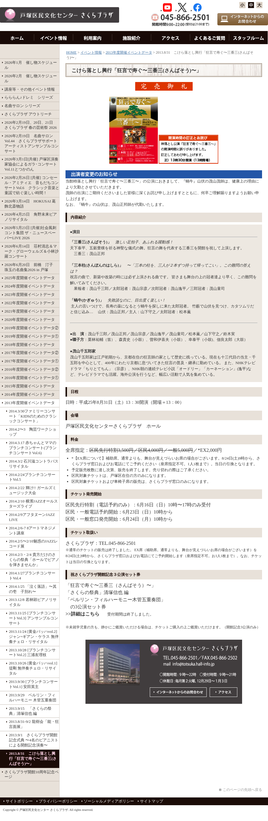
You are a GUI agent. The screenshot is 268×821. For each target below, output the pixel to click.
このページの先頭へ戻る (242, 790)
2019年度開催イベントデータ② (31, 328)
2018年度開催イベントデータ (29, 344)
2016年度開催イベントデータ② (31, 369)
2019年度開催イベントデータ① (31, 336)
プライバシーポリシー (58, 801)
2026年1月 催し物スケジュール (30, 65)
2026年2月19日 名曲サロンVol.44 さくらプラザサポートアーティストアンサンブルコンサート (31, 143)
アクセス (170, 37)
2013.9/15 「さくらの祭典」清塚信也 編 (30, 711)
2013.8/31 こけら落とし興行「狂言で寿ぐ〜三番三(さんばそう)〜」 (33, 758)
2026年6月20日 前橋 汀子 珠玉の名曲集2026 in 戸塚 (30, 267)
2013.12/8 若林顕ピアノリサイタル (33, 602)
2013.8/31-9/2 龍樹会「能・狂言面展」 (34, 724)
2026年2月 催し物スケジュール (30, 78)
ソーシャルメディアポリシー (109, 801)
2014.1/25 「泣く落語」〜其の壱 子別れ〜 (33, 589)
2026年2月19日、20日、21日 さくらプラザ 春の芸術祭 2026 (30, 125)
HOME (17, 37)
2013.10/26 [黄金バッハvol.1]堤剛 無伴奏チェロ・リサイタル (33, 668)
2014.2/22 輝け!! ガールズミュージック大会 (32, 490)
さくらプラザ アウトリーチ (28, 114)
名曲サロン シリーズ (22, 105)
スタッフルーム (248, 37)
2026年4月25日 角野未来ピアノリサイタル (30, 217)
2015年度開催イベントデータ (29, 386)
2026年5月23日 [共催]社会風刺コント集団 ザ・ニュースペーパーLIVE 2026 (30, 232)
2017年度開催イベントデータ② (31, 352)
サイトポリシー (19, 801)
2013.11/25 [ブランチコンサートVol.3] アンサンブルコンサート (33, 618)
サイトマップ (151, 801)
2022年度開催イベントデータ (29, 303)
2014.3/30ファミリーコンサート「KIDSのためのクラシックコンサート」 (33, 416)
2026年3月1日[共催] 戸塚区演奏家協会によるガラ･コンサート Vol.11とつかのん (31, 164)
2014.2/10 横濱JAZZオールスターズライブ (33, 503)
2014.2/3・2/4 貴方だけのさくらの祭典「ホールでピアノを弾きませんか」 (34, 559)
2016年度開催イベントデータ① (31, 377)
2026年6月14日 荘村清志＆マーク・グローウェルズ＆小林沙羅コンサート (31, 251)
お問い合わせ (209, 37)
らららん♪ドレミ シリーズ (28, 97)
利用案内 (92, 37)
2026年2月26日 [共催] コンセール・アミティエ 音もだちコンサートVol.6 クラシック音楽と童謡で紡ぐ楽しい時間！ (31, 185)
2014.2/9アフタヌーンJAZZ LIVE (34, 517)
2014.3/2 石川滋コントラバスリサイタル (33, 464)
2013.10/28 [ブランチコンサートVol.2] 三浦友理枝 (32, 652)
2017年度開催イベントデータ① (31, 361)
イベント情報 (53, 37)
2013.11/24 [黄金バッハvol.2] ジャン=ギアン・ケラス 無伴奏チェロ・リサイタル (34, 636)
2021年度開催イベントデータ (29, 311)
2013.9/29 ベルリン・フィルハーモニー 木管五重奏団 (32, 697)
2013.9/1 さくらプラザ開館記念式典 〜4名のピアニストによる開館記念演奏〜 (33, 740)
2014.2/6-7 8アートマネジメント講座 (32, 530)
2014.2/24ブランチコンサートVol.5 (32, 477)
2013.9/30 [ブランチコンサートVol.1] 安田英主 (33, 684)
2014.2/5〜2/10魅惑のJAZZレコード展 (33, 543)
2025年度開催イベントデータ (29, 278)
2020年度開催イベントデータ (29, 319)
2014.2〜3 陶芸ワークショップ (32, 432)
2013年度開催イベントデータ (29, 403)
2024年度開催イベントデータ (29, 286)
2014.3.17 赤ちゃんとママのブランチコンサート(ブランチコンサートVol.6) (33, 447)
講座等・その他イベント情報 (29, 89)
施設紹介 (131, 37)
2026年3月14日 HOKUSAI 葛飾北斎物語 (30, 203)
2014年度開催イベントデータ (29, 394)
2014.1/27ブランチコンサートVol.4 (32, 575)
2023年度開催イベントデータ (29, 294)
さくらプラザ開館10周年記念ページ (31, 774)
